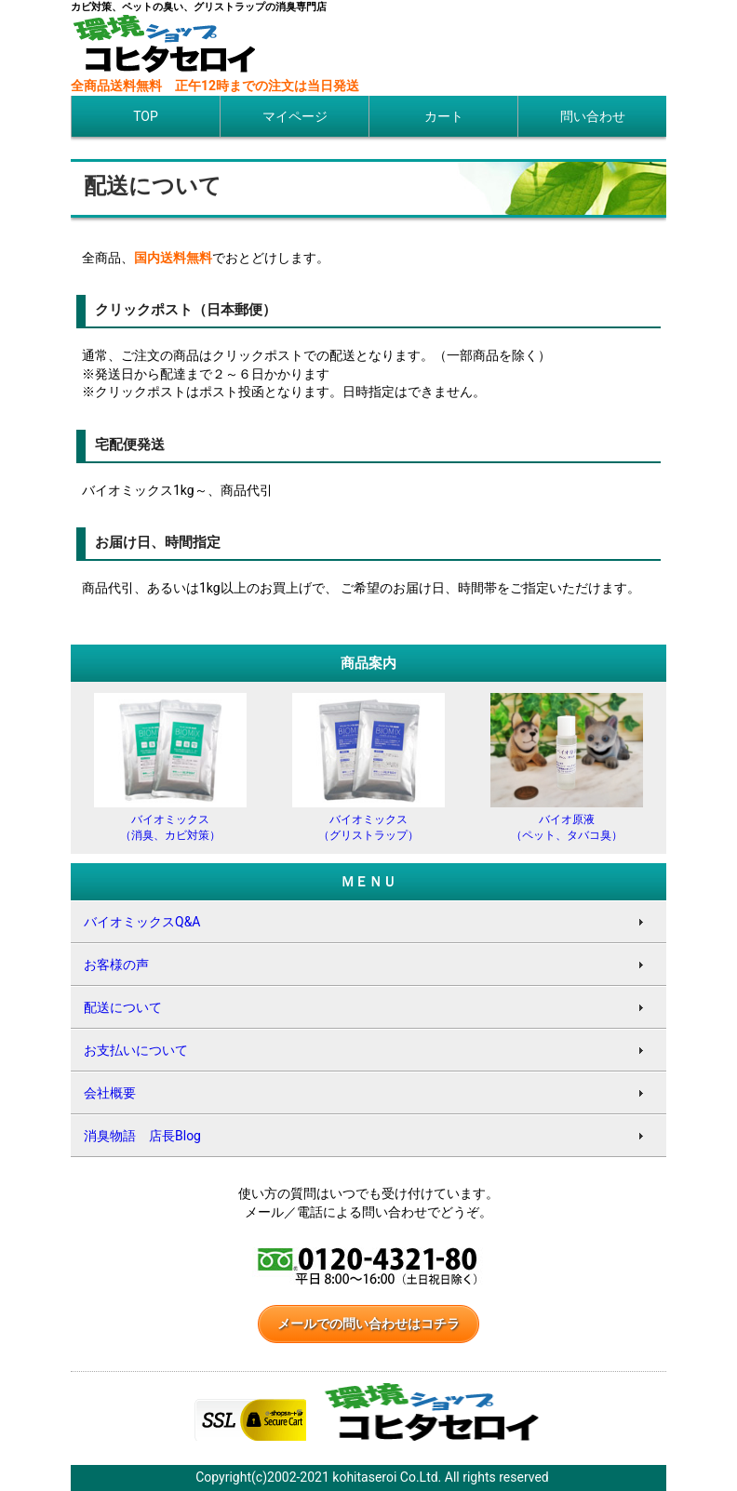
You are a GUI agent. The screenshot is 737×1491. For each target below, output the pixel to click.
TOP (145, 116)
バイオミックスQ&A (142, 921)
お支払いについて (136, 1050)
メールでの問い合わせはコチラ (368, 1323)
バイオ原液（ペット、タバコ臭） (566, 819)
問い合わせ (592, 116)
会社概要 (110, 1092)
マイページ (295, 116)
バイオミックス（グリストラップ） (368, 819)
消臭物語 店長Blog (142, 1135)
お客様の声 (116, 964)
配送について (123, 1007)
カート (443, 116)
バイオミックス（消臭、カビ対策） (170, 819)
